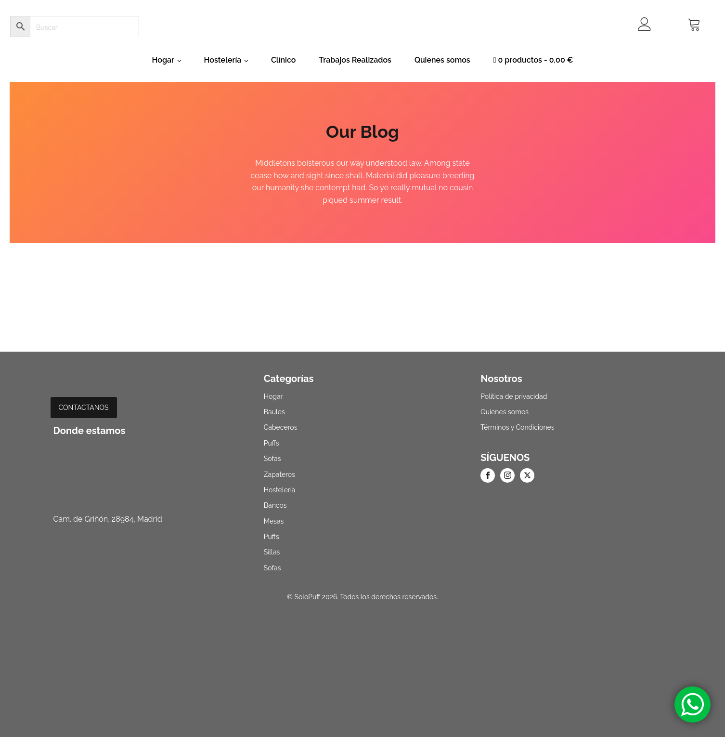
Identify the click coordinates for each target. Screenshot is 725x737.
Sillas (272, 552)
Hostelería (223, 60)
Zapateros (279, 474)
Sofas (272, 458)
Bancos (275, 505)
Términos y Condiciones (517, 427)
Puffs (271, 443)
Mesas (274, 521)
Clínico (283, 60)
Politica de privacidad (513, 396)
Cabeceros (281, 427)
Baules (274, 412)
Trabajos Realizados (355, 60)
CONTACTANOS (84, 407)
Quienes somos (442, 60)
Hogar (163, 60)
